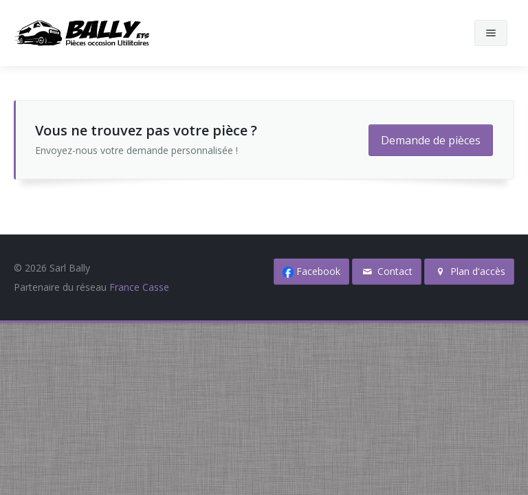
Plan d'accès (469, 271)
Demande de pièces (431, 140)
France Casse (139, 287)
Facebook (311, 271)
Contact (387, 271)
